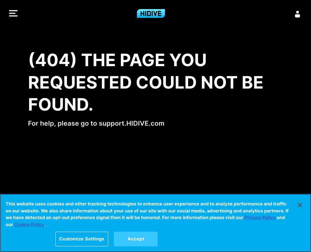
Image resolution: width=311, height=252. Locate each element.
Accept (135, 238)
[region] (155, 223)
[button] (13, 14)
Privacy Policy (260, 217)
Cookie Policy (29, 224)
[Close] (299, 205)
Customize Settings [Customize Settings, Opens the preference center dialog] (81, 238)
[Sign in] (297, 14)
